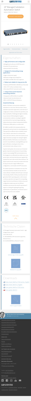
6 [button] (18, 44)
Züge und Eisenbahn (6, 339)
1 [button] (8, 44)
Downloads (25, 49)
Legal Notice (20, 387)
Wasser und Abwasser (6, 346)
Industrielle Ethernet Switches (8, 320)
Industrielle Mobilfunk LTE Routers (9, 325)
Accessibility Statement (13, 389)
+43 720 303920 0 (9, 370)
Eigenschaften (6, 49)
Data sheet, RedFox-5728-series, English (17, 282)
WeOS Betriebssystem (6, 351)
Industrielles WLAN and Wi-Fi (7, 327)
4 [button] (14, 44)
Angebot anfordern (15, 16)
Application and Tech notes (15, 52)
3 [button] (12, 44)
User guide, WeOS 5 (11, 290)
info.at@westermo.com (9, 372)
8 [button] (23, 44)
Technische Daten (16, 49)
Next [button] (27, 31)
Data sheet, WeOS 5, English (14, 285)
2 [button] (10, 44)
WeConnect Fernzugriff (6, 356)
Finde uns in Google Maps (8, 366)
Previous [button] (3, 31)
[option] (15, 31)
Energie (3, 341)
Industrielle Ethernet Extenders (8, 322)
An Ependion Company (13, 387)
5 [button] (16, 44)
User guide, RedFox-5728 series (15, 287)
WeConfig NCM (4, 353)
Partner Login (4, 375)
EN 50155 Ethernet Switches (7, 329)
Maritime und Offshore (6, 344)
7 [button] (20, 44)
